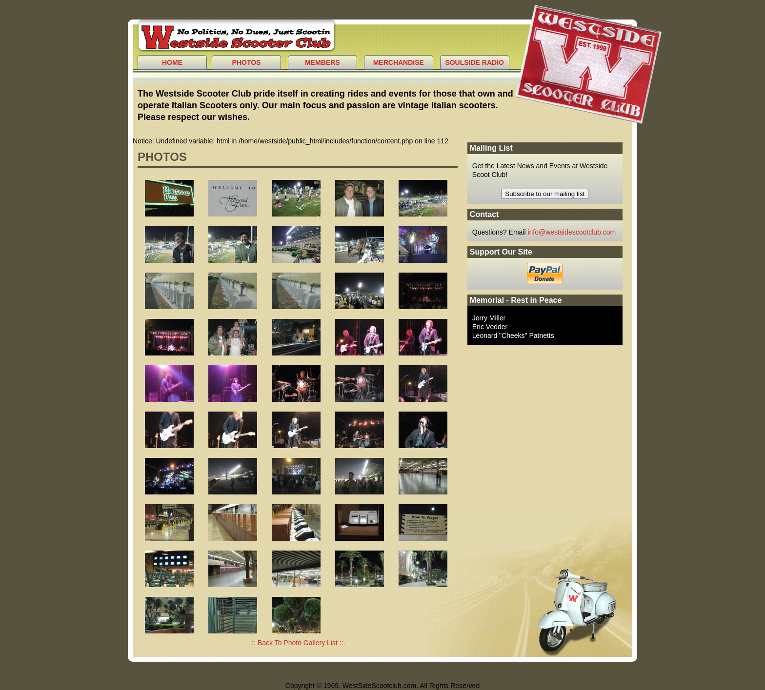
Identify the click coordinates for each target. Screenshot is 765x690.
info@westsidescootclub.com (571, 232)
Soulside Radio (474, 62)
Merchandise (398, 62)
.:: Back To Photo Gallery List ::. (297, 643)
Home (172, 62)
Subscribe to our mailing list (544, 193)
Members (322, 62)
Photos (246, 62)
